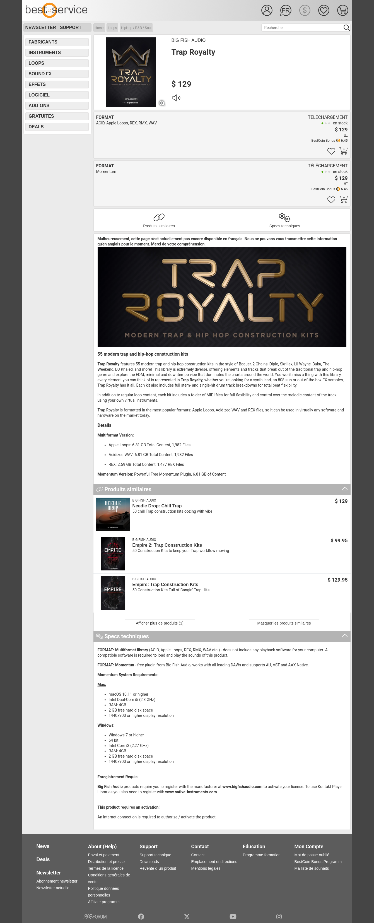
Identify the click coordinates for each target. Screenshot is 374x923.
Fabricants (43, 42)
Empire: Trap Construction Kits (165, 584)
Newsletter (40, 27)
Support (70, 27)
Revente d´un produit (158, 868)
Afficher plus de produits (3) (160, 623)
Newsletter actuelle (53, 888)
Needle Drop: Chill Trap (157, 505)
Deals (36, 126)
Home (99, 28)
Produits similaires (159, 226)
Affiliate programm (104, 902)
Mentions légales (206, 868)
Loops (112, 28)
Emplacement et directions (214, 861)
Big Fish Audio (189, 40)
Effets (37, 84)
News (43, 846)
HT (346, 135)
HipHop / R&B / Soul (136, 28)
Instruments (45, 52)
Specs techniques (284, 226)
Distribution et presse (106, 861)
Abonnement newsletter (57, 881)
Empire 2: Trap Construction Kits (167, 545)
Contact (198, 855)
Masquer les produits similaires (284, 623)
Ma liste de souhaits (312, 868)
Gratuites (41, 116)
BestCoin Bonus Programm (318, 861)
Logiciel (39, 95)
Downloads (149, 861)
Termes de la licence (106, 868)
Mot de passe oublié (312, 855)
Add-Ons (39, 105)
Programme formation (262, 855)
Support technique (156, 855)
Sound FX (40, 73)
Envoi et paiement (103, 855)
